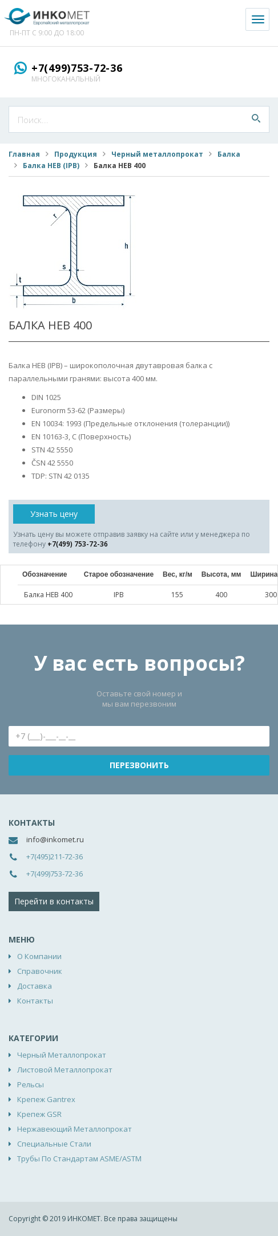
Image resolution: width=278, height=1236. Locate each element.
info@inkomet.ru (55, 839)
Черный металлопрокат (157, 154)
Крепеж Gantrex (46, 1099)
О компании (39, 956)
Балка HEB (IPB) (51, 165)
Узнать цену (54, 513)
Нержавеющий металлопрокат (74, 1129)
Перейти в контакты (54, 901)
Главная (24, 154)
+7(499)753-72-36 (77, 68)
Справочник (39, 971)
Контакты (35, 1001)
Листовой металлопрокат (64, 1069)
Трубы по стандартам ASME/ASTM (79, 1158)
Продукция (75, 154)
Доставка (34, 986)
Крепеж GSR (39, 1114)
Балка (228, 154)
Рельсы (30, 1084)
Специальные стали (54, 1144)
